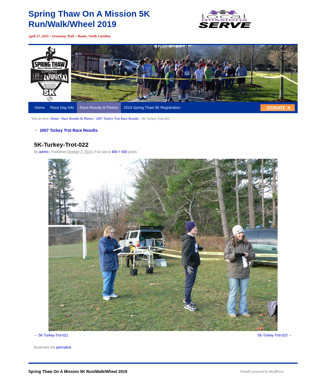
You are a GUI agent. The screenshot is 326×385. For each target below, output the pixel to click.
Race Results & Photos (99, 107)
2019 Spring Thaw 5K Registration (152, 107)
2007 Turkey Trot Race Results (117, 119)
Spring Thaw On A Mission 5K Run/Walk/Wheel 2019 (77, 371)
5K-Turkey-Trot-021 (53, 335)
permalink (63, 347)
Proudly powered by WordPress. (262, 371)
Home (40, 107)
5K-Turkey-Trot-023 (273, 335)
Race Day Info (62, 107)
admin (43, 152)
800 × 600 (119, 152)
